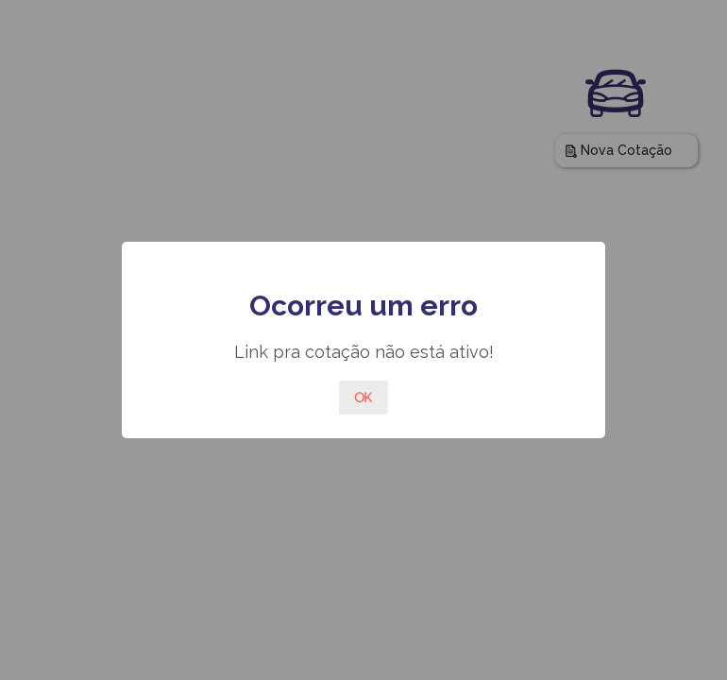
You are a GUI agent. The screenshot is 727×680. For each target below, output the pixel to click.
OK (363, 397)
